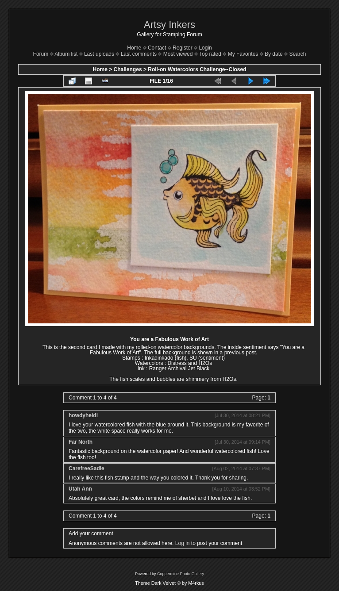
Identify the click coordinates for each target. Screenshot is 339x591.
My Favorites (243, 54)
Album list (65, 54)
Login (205, 48)
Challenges (128, 69)
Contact (157, 48)
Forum (41, 54)
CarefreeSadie (86, 468)
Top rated (210, 54)
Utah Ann (80, 489)
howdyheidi (83, 415)
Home (134, 48)
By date (274, 54)
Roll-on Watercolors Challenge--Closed (197, 69)
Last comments (139, 54)
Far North (80, 442)
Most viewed (178, 54)
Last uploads (99, 54)
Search (297, 54)
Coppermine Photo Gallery (180, 574)
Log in (182, 543)
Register (183, 48)
